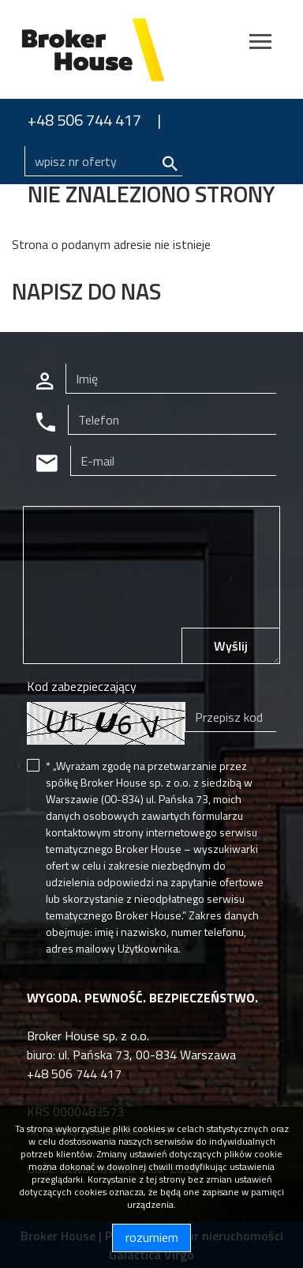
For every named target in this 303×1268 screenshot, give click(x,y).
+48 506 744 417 (84, 120)
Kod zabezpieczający (82, 686)
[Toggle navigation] (260, 44)
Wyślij (231, 645)
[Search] (103, 161)
